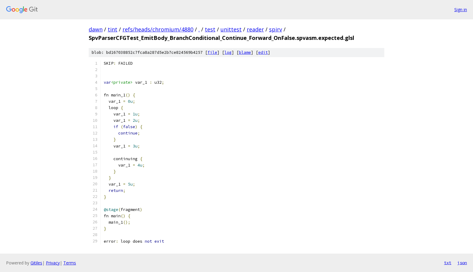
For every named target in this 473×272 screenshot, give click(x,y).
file (212, 52)
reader (255, 29)
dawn (96, 29)
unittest (231, 29)
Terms (69, 263)
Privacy (53, 263)
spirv (275, 29)
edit (263, 52)
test (210, 29)
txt (447, 262)
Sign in (460, 9)
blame (245, 52)
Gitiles (36, 263)
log (228, 52)
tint (112, 29)
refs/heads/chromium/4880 (157, 29)
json (462, 262)
